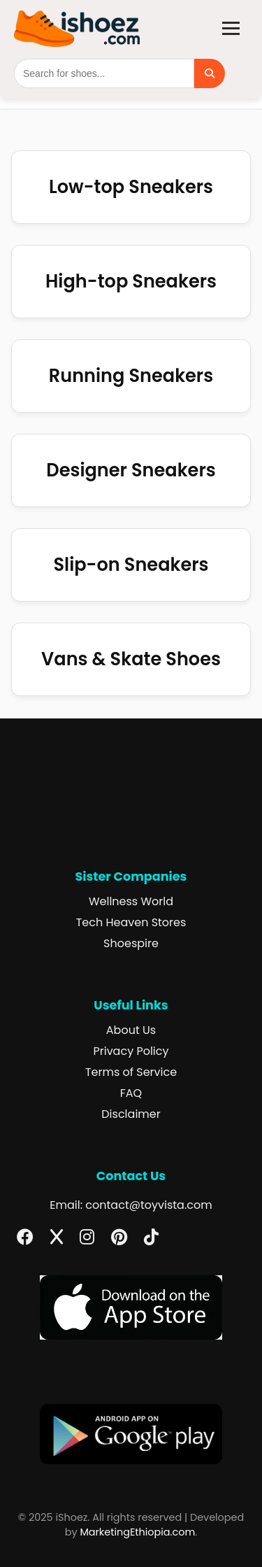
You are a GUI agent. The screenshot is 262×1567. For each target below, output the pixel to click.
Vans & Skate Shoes (131, 659)
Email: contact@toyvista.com (131, 1205)
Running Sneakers (131, 375)
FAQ (131, 1093)
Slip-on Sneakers (130, 564)
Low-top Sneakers (131, 186)
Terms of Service (131, 1072)
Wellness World (131, 901)
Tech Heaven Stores (131, 922)
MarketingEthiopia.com (137, 1532)
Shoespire (131, 943)
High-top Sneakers (131, 281)
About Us (131, 1030)
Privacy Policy (130, 1051)
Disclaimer (130, 1114)
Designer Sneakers (130, 470)
